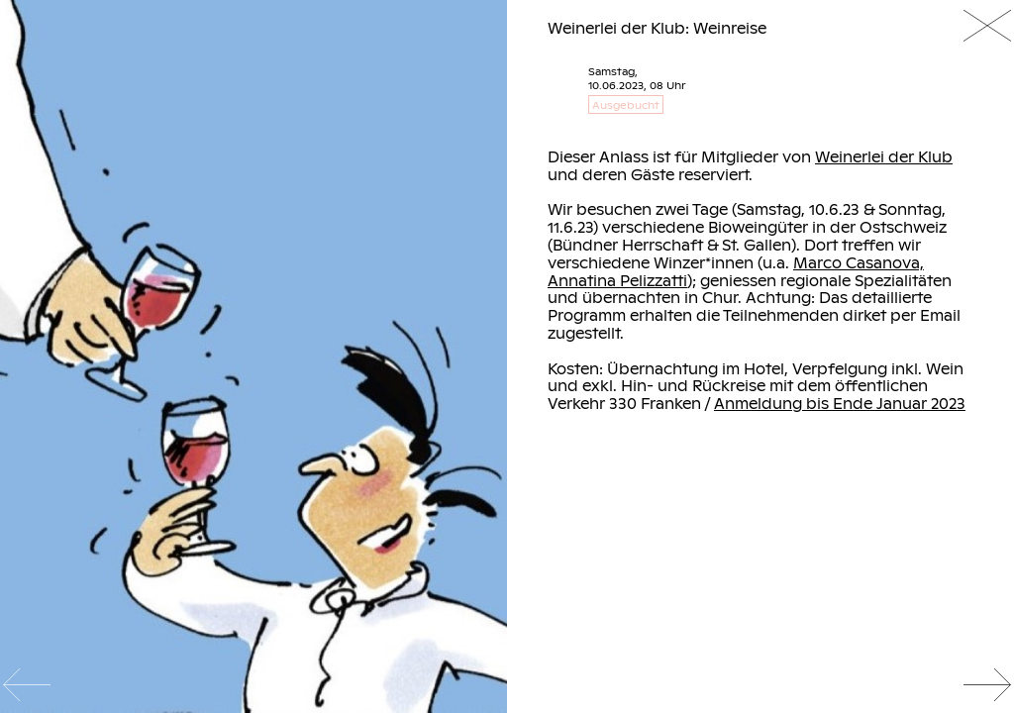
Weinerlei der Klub (884, 156)
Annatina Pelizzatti (617, 280)
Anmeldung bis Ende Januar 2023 (839, 403)
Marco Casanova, (858, 262)
